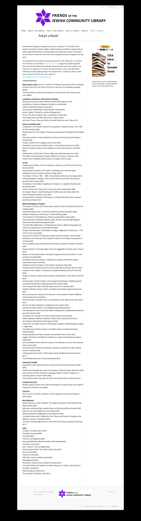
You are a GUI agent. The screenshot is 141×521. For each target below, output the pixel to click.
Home (23, 31)
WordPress (115, 506)
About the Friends (36, 31)
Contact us (111, 491)
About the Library (55, 31)
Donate (84, 31)
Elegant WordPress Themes (94, 506)
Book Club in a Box (51, 64)
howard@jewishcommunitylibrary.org (37, 77)
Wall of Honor (72, 31)
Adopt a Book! (96, 31)
